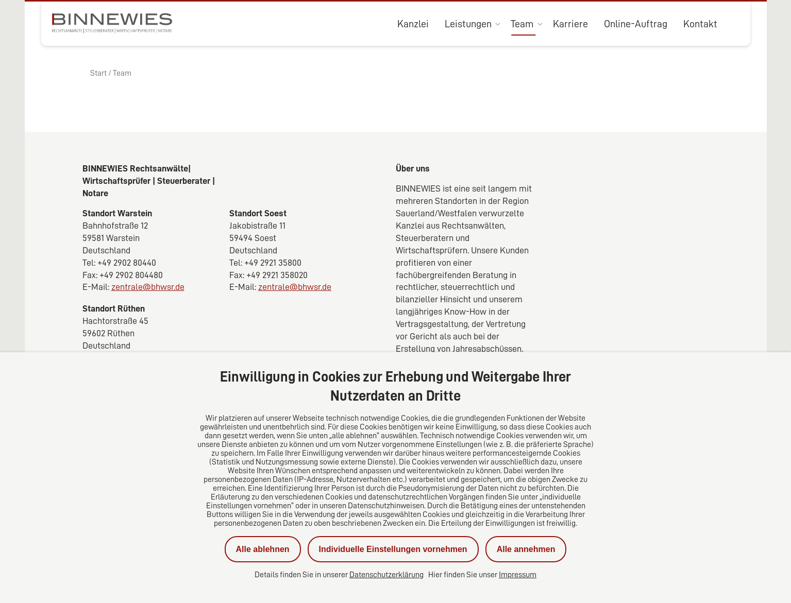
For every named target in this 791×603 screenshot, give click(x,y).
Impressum (517, 575)
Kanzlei (413, 24)
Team (522, 24)
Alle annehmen (526, 549)
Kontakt (700, 24)
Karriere (570, 24)
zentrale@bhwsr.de (147, 286)
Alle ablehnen (263, 549)
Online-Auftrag (635, 24)
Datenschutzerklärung (386, 575)
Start (98, 73)
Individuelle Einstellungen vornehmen (393, 549)
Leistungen (468, 24)
